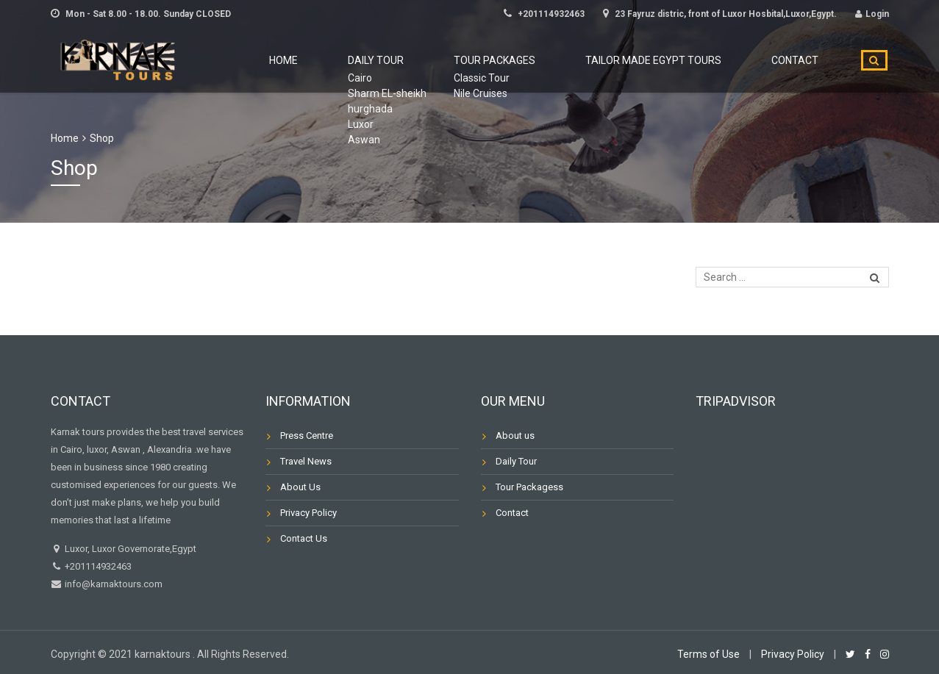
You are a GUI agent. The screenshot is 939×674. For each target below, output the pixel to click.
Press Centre (306, 435)
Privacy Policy (308, 512)
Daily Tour (441, 60)
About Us (300, 486)
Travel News (306, 461)
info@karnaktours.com (113, 583)
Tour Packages (540, 60)
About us (515, 435)
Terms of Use (708, 654)
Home (369, 60)
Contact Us (303, 538)
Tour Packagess (529, 486)
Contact (804, 60)
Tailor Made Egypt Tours (680, 60)
